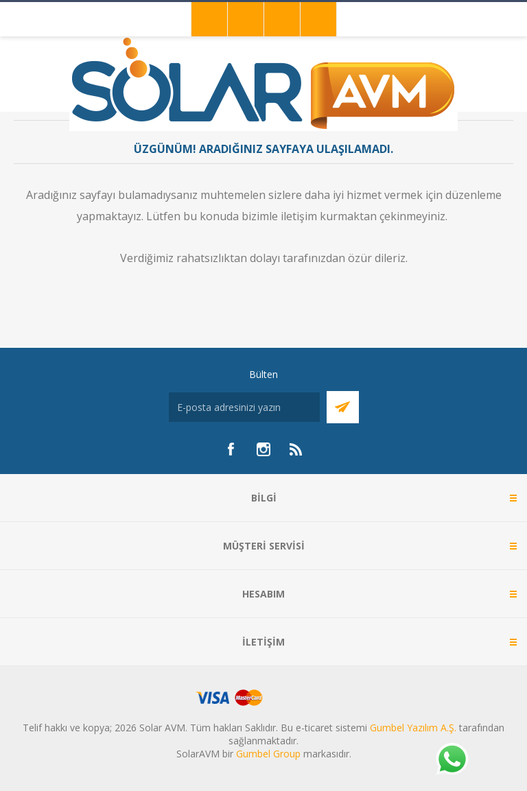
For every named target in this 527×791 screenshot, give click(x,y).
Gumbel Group (268, 753)
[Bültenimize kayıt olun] (244, 407)
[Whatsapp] (451, 760)
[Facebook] (231, 449)
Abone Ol (343, 407)
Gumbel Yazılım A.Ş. (413, 727)
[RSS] (296, 449)
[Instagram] (263, 449)
